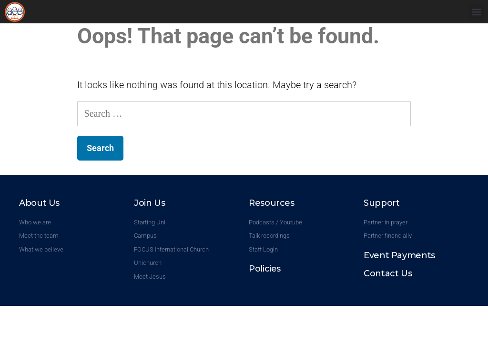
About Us (39, 203)
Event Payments (399, 255)
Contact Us (388, 273)
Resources (272, 203)
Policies (265, 268)
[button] (476, 12)
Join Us (149, 203)
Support (381, 203)
